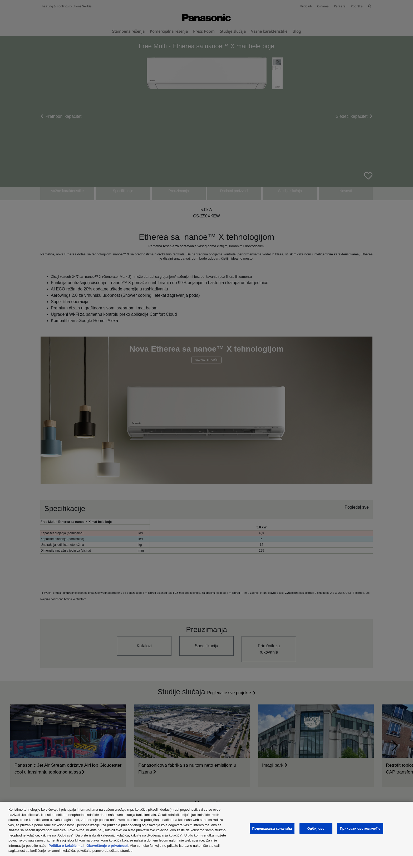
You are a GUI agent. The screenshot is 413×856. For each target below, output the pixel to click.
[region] (206, 829)
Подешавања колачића (272, 828)
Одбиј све (315, 828)
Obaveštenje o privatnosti (107, 846)
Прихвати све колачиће (360, 828)
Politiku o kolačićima (65, 846)
